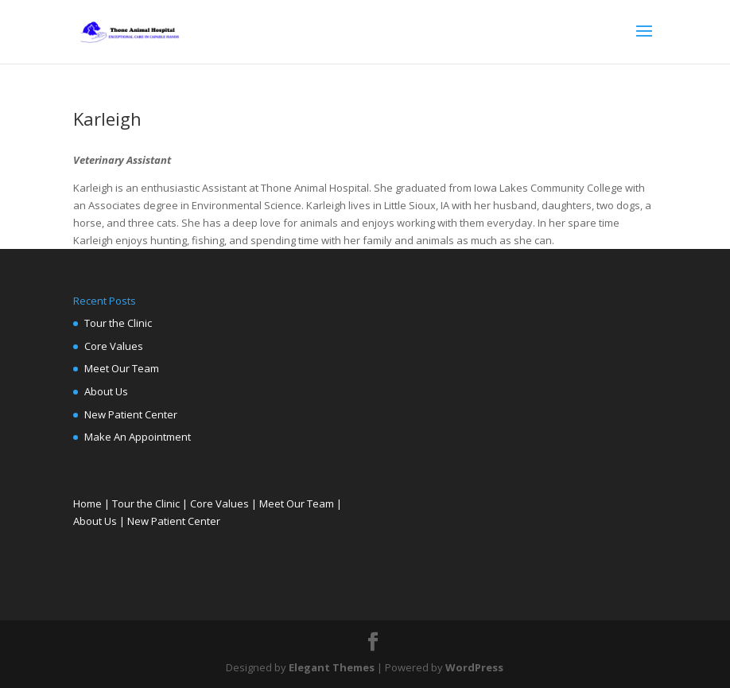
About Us (106, 391)
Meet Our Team (121, 368)
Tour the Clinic (118, 323)
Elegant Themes (332, 667)
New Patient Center (130, 414)
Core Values (113, 346)
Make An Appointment (137, 437)
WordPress (474, 667)
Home (87, 503)
